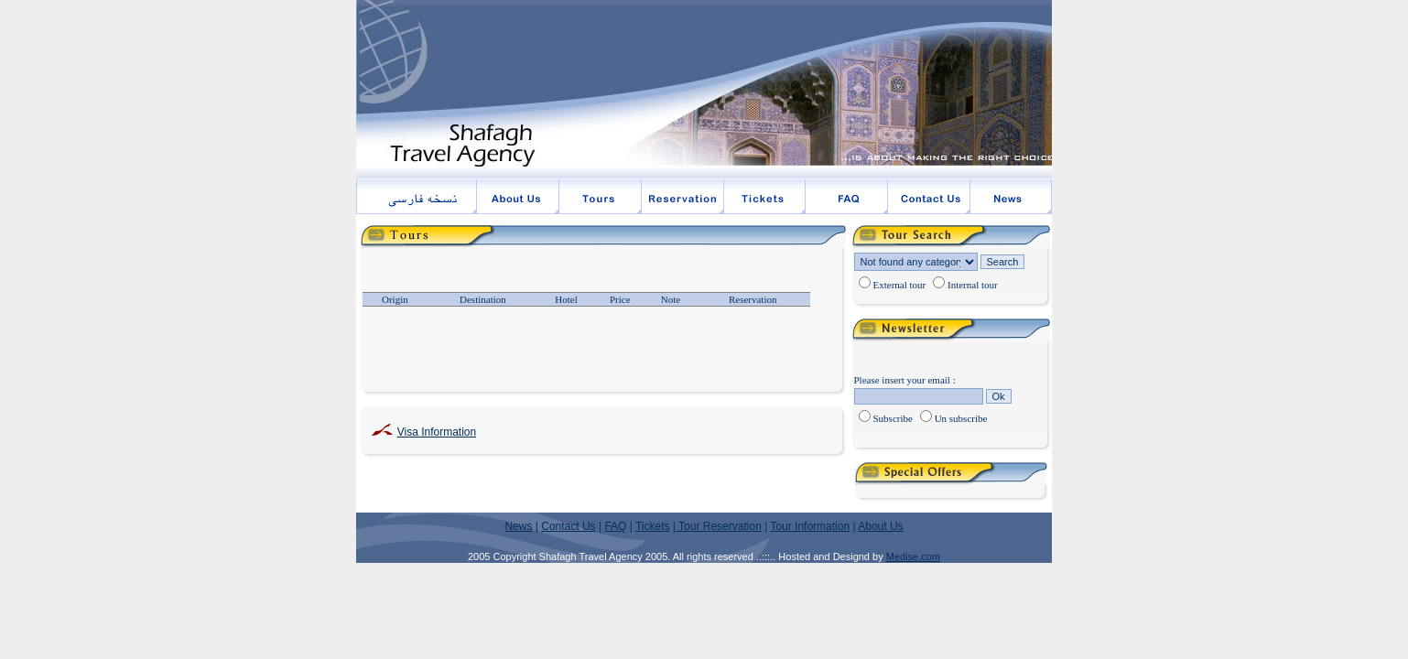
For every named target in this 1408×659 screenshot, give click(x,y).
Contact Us (568, 526)
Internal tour (973, 284)
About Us (880, 526)
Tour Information (810, 526)
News (518, 526)
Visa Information (437, 432)
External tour (899, 284)
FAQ (615, 526)
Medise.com (913, 556)
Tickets (652, 526)
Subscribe (893, 418)
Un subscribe (961, 418)
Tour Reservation (719, 526)
